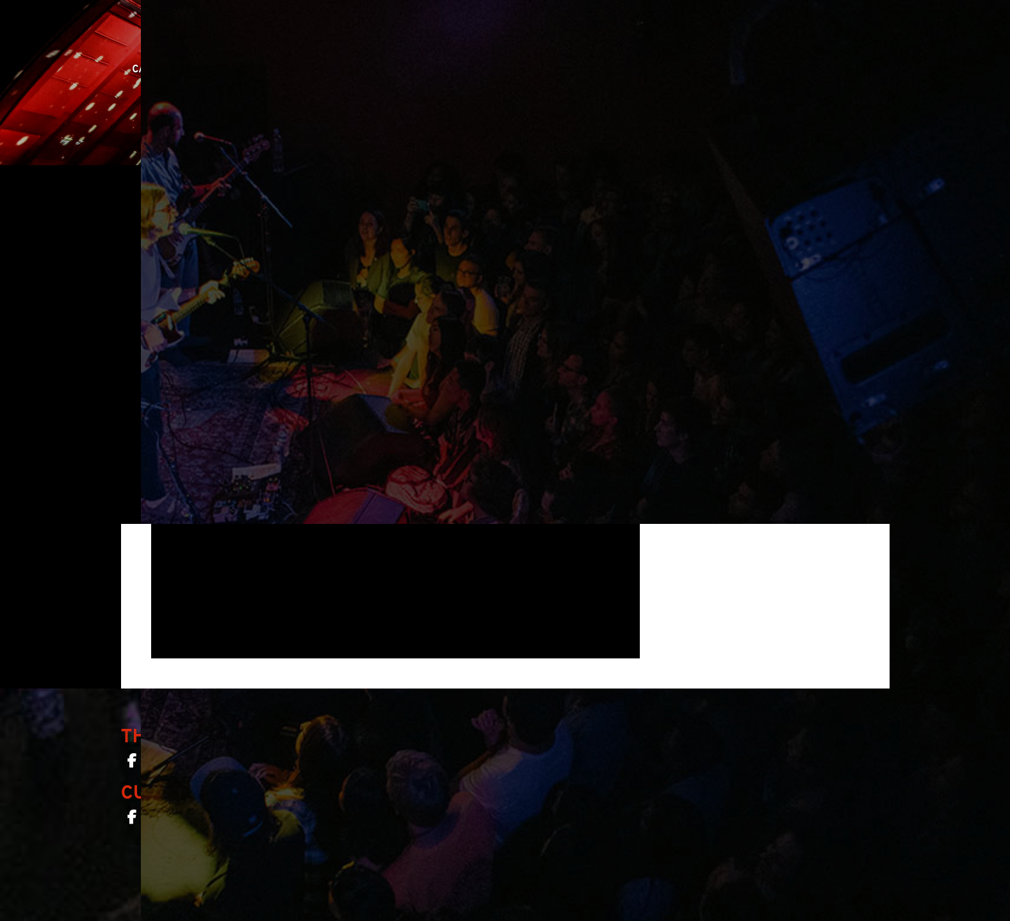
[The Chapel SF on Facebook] (132, 763)
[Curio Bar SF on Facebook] (132, 819)
